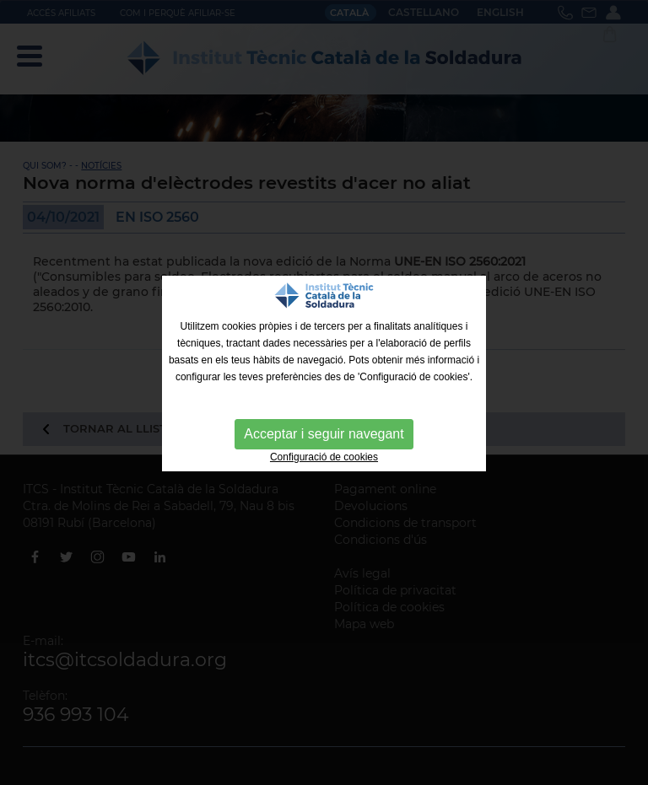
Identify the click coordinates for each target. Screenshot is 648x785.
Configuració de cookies (324, 457)
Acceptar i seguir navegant (323, 434)
